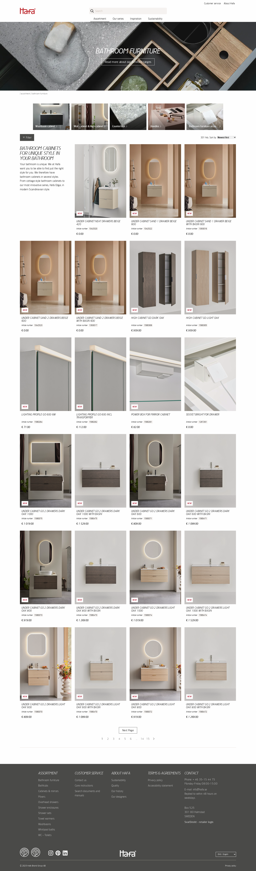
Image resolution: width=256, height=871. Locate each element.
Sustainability (155, 18)
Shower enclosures (48, 807)
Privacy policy (155, 780)
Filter (27, 137)
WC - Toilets (44, 835)
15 (148, 738)
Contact (191, 773)
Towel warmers (46, 818)
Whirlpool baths (46, 829)
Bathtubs (43, 785)
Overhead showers (48, 802)
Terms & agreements (164, 773)
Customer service (212, 3)
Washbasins (44, 824)
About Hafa (229, 3)
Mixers (41, 796)
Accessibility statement (160, 785)
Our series (118, 18)
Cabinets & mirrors (48, 791)
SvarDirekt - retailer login (198, 821)
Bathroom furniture (48, 780)
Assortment (100, 18)
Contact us (80, 780)
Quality (115, 785)
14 (142, 738)
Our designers (118, 796)
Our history (117, 791)
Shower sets (44, 812)
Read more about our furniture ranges (128, 62)
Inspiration (136, 18)
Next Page (128, 730)
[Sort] (226, 137)
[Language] (226, 854)
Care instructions (84, 785)
